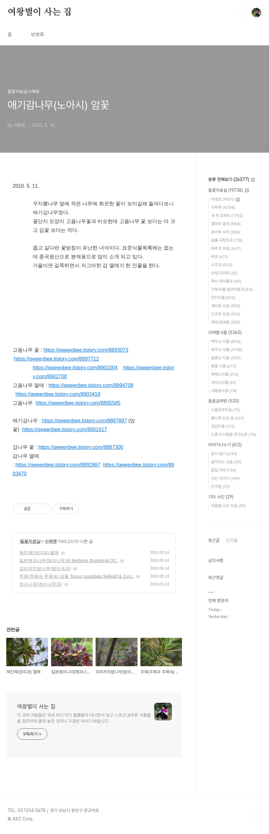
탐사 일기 (224, 453)
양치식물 (223, 297)
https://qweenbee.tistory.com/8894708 (91, 385)
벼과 (219, 256)
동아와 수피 (225, 232)
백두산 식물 (226, 341)
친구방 (220, 486)
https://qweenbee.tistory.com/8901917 (64, 429)
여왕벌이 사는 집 (40, 12)
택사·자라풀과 (226, 281)
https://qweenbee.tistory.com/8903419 (57, 394)
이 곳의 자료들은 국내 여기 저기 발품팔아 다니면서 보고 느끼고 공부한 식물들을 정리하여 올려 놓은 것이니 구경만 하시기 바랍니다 (84, 718)
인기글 (231, 540)
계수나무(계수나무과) (40, 584)
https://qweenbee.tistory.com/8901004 (75, 367)
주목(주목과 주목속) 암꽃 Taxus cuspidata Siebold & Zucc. (76, 576)
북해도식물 (225, 374)
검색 (242, 12)
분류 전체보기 (231, 179)
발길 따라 (223, 470)
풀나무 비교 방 (227, 418)
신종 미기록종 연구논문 (233, 434)
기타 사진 (220, 496)
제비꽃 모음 (225, 305)
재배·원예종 (225, 322)
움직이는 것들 (226, 462)
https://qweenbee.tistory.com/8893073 (86, 350)
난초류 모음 (225, 314)
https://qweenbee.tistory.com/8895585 (78, 403)
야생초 (225, 199)
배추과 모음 (226, 248)
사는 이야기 (225, 478)
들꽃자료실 (30, 541)
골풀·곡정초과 (227, 240)
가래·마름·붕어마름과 (232, 289)
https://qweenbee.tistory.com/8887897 (84, 420)
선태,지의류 (224, 273)
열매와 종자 (226, 223)
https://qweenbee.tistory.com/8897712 (56, 358)
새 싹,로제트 (227, 215)
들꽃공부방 (223, 400)
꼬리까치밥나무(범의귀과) (45, 568)
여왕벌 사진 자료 (228, 505)
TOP (256, 813)
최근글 (213, 540)
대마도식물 (223, 382)
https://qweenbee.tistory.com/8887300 (80, 447)
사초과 (221, 264)
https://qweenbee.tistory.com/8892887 (57, 464)
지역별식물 (225, 332)
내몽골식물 (224, 390)
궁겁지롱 (223, 426)
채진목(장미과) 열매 (39, 552)
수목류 (50, 541)
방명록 (37, 35)
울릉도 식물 (226, 357)
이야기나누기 (225, 444)
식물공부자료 (225, 410)
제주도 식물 (226, 349)
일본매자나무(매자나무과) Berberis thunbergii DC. (68, 560)
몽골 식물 (224, 366)
